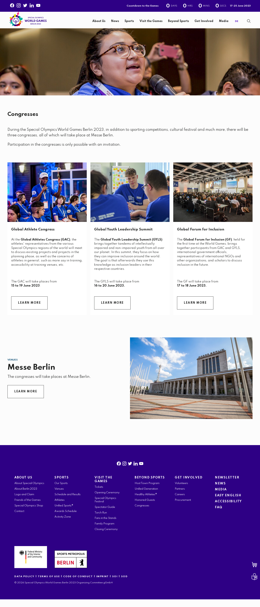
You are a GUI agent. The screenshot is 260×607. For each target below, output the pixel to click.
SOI (115, 584)
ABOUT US (23, 485)
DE (236, 25)
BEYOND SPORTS (150, 485)
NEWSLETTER (227, 485)
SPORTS (61, 485)
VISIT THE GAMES (103, 487)
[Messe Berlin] (191, 386)
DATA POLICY (24, 584)
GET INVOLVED (188, 485)
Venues (12, 367)
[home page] (28, 22)
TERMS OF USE (49, 584)
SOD (124, 584)
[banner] (130, 24)
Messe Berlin (31, 375)
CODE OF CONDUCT (78, 584)
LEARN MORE (29, 310)
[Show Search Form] (249, 25)
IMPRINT (102, 584)
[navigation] (141, 25)
